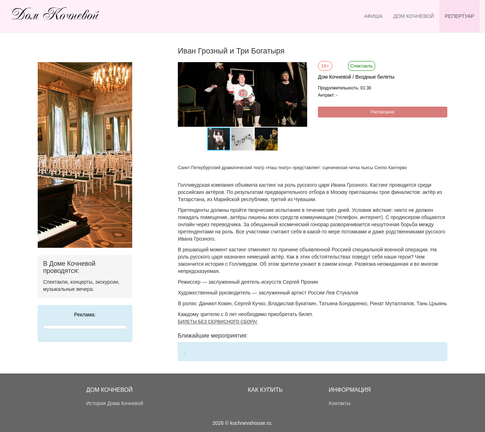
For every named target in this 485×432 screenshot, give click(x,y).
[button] (300, 68)
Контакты (339, 403)
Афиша (373, 16)
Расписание (382, 112)
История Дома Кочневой (114, 403)
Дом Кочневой (413, 16)
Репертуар (459, 16)
